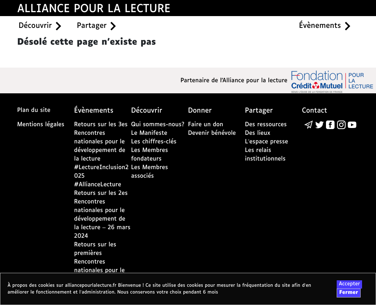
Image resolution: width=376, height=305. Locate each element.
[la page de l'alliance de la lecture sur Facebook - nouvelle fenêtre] (330, 125)
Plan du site (33, 110)
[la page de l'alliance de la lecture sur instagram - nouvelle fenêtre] (341, 125)
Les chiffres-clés (154, 142)
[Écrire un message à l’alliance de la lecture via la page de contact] (308, 125)
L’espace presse (266, 142)
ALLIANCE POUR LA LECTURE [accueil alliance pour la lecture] (93, 9)
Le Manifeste (149, 133)
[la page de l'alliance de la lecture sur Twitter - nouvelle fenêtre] (319, 125)
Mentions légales (40, 125)
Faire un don (205, 125)
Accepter (349, 284)
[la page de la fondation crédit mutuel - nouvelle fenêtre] (332, 81)
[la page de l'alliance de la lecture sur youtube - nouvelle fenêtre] (352, 125)
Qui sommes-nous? (157, 125)
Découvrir (35, 26)
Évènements (320, 26)
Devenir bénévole (212, 133)
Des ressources (266, 125)
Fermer (348, 292)
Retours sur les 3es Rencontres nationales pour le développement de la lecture (101, 142)
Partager (92, 26)
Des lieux (257, 133)
